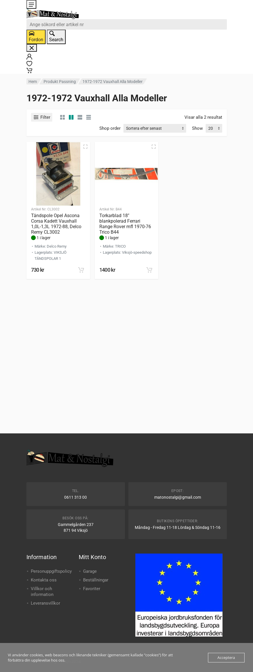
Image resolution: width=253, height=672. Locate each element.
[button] (81, 270)
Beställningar (95, 580)
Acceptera (226, 657)
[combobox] (126, 24)
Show (197, 128)
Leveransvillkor (45, 603)
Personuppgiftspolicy (51, 571)
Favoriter (91, 588)
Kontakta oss (44, 580)
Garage (90, 571)
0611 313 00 (75, 497)
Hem (32, 81)
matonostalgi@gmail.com (177, 497)
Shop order (110, 128)
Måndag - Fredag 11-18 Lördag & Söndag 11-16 (177, 527)
